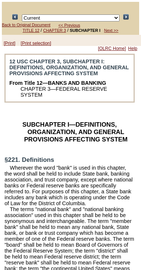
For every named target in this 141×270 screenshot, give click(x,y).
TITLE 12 (31, 30)
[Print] (9, 43)
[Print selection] (36, 43)
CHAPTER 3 (54, 30)
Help (132, 48)
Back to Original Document (26, 25)
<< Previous (69, 25)
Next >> (111, 30)
